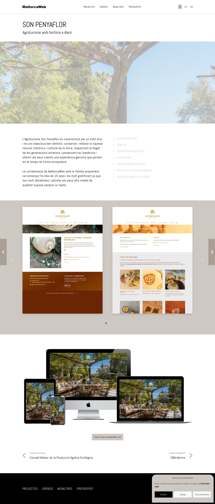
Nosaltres (64, 488)
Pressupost (85, 488)
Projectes (30, 488)
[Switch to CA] (180, 7)
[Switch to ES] (186, 7)
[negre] (34, 7)
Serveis (47, 488)
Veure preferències (202, 494)
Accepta (163, 494)
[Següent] (202, 260)
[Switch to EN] (191, 7)
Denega (183, 494)
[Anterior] (13, 260)
